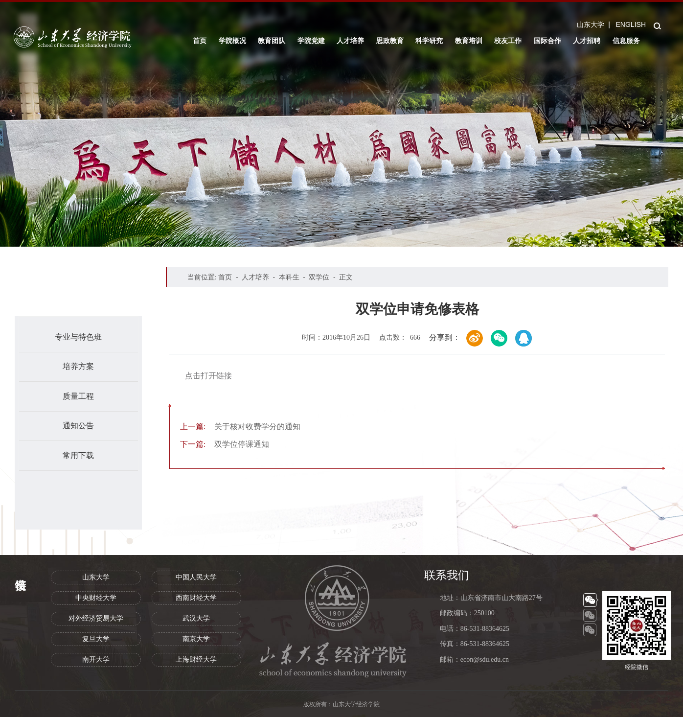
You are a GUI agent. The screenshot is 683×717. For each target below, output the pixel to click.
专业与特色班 (78, 337)
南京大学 (196, 639)
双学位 (319, 277)
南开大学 (96, 659)
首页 (199, 41)
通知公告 (78, 425)
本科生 (289, 277)
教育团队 (271, 41)
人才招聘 (586, 41)
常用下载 (78, 455)
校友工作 (508, 41)
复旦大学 (96, 639)
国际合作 (547, 41)
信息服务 (626, 41)
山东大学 (590, 24)
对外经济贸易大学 (95, 618)
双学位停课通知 (224, 444)
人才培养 (350, 41)
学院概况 (232, 41)
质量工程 (78, 396)
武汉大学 (196, 618)
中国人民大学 (196, 577)
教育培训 (468, 41)
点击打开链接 (208, 375)
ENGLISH (631, 24)
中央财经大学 (95, 597)
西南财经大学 (196, 597)
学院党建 (311, 41)
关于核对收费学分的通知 (240, 426)
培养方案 (78, 366)
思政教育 (390, 41)
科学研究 (429, 41)
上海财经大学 (196, 659)
